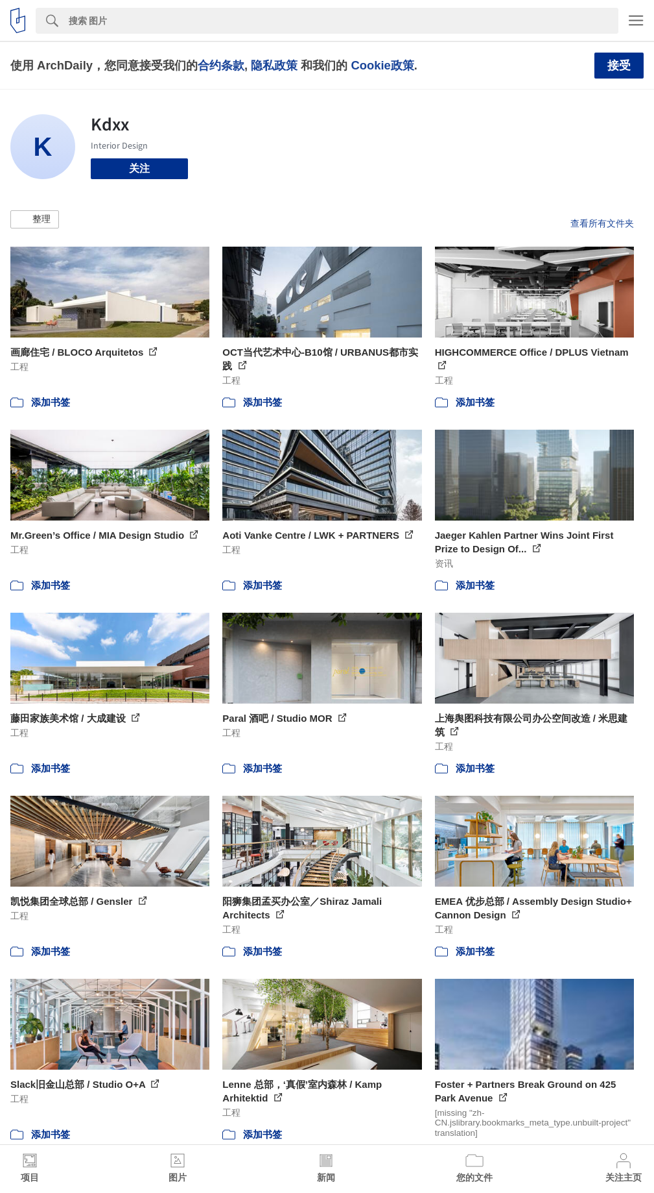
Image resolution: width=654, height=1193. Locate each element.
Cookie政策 (382, 65)
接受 (619, 65)
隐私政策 (274, 65)
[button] (34, 219)
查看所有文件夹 (602, 223)
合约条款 (221, 65)
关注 (139, 168)
